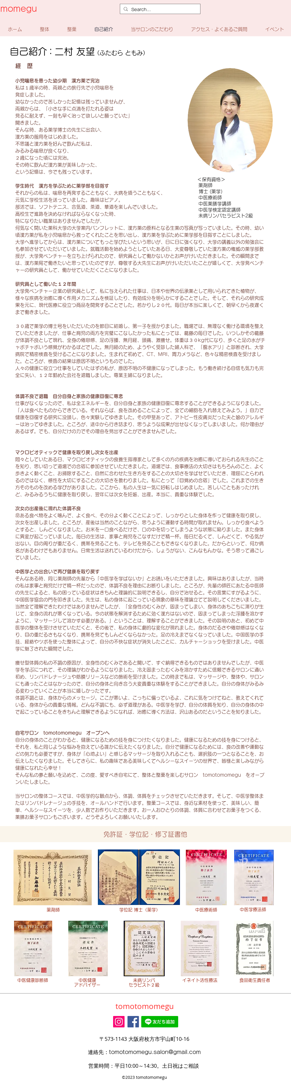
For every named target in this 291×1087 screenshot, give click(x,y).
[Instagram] (119, 1021)
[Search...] (159, 9)
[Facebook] (133, 1021)
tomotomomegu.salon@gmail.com (155, 1052)
